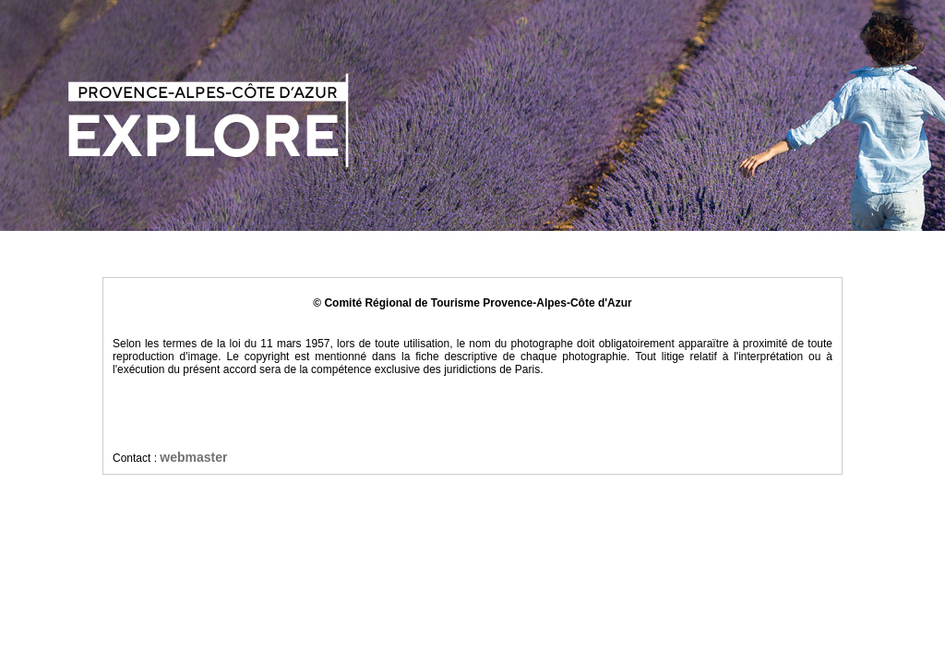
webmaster (193, 457)
